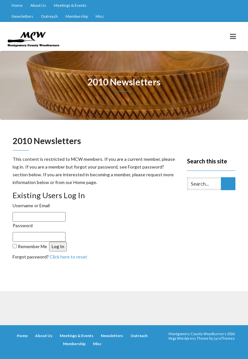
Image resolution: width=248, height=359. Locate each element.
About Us (38, 5)
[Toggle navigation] (233, 36)
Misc (100, 16)
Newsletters (22, 16)
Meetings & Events (70, 5)
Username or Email (31, 205)
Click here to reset (68, 256)
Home (17, 5)
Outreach (49, 16)
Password (23, 225)
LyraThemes (224, 338)
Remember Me (32, 246)
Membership (77, 16)
